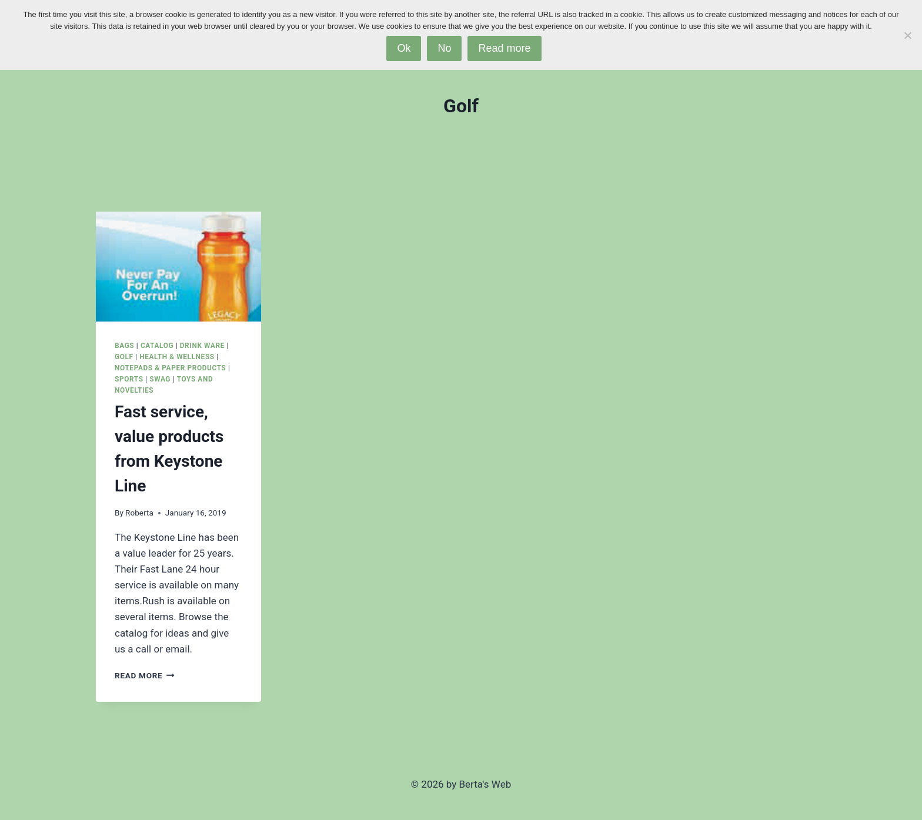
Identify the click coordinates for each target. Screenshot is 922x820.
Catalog (157, 346)
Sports (129, 379)
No (444, 48)
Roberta (139, 512)
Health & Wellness (176, 357)
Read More (145, 675)
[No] (907, 35)
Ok (403, 48)
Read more (504, 48)
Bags (124, 346)
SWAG (160, 379)
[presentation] (178, 267)
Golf (124, 357)
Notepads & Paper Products (170, 368)
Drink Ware (202, 346)
